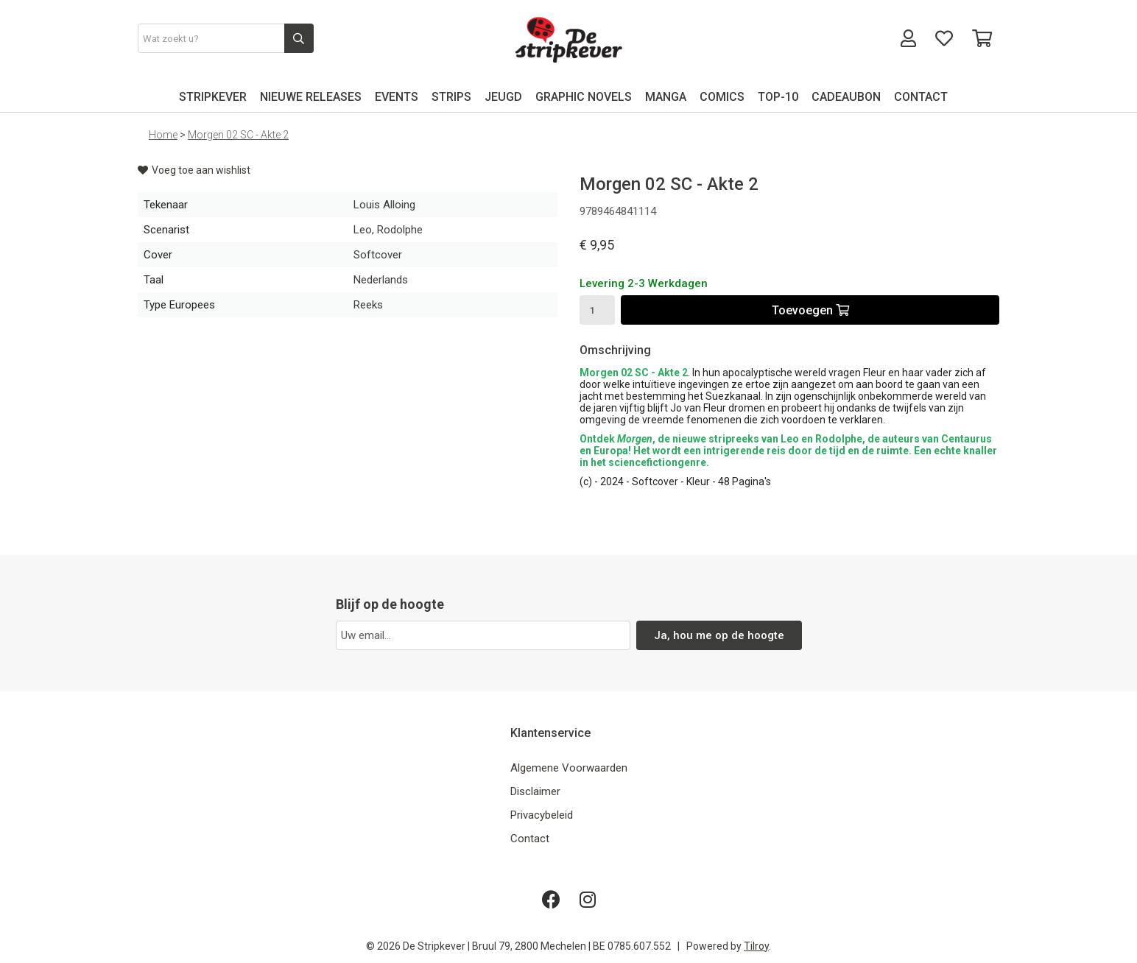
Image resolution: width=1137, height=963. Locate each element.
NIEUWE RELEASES (311, 97)
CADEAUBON (846, 97)
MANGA (665, 97)
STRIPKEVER (213, 97)
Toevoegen (810, 310)
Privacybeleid (541, 815)
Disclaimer (535, 791)
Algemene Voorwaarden (568, 768)
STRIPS (451, 97)
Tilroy (756, 946)
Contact (529, 838)
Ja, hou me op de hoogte (719, 635)
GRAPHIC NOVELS (583, 97)
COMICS (722, 97)
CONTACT (921, 97)
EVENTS (396, 97)
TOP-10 (778, 97)
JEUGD (503, 97)
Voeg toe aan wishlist (194, 170)
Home (163, 135)
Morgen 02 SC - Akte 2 (238, 135)
